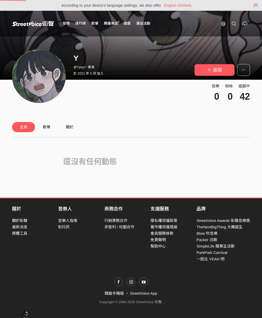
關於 (69, 127)
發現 (66, 23)
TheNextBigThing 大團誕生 (219, 227)
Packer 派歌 (206, 240)
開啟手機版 (114, 293)
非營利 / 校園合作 (119, 227)
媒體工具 (19, 233)
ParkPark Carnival (211, 252)
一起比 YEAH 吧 (210, 259)
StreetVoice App (143, 293)
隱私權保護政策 (163, 220)
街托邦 (64, 227)
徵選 (127, 23)
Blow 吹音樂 (206, 233)
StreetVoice (33, 23)
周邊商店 (111, 23)
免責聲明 (158, 240)
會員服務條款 (161, 233)
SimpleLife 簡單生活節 (215, 246)
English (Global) (177, 5)
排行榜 (80, 23)
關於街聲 (19, 220)
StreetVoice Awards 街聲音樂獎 (223, 220)
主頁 (23, 127)
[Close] (256, 5)
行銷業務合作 (115, 220)
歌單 (95, 23)
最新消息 (19, 227)
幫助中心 (158, 246)
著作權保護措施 (163, 227)
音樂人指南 (67, 220)
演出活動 (143, 23)
